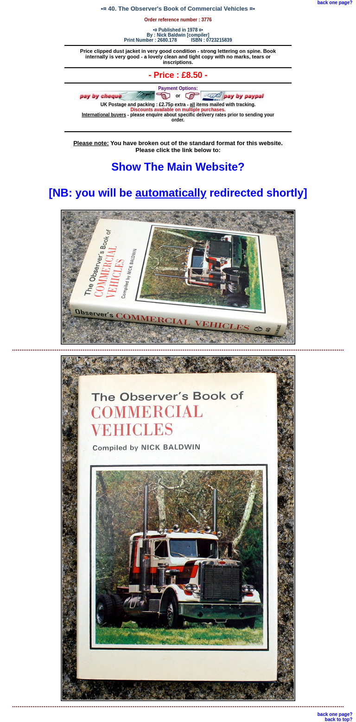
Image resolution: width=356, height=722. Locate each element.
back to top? (338, 719)
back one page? (335, 2)
